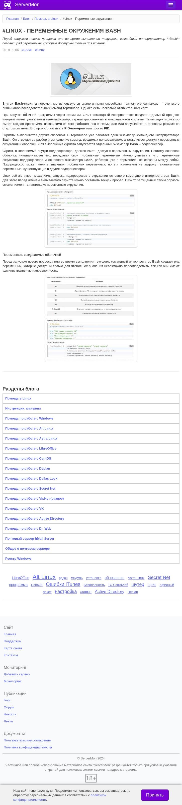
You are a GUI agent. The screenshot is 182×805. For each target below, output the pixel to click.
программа (18, 585)
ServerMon (27, 4)
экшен (86, 591)
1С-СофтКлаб (118, 585)
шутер (137, 584)
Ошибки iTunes (63, 584)
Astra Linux (136, 578)
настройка (66, 591)
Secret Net (159, 577)
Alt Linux (44, 576)
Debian (133, 592)
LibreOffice (20, 578)
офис (152, 585)
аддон (63, 578)
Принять (155, 794)
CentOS (37, 585)
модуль (77, 578)
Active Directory (109, 591)
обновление (115, 578)
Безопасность (94, 585)
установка (93, 578)
